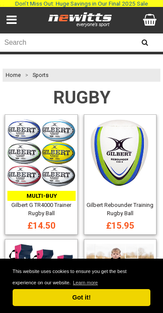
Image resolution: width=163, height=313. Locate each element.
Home (13, 75)
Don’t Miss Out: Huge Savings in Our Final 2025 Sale (81, 3)
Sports (41, 75)
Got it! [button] (81, 297)
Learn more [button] (85, 282)
